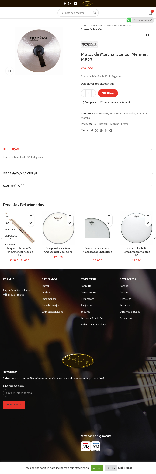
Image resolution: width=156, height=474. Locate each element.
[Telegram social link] (110, 130)
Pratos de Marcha (91, 29)
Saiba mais (125, 467)
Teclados (125, 305)
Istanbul (103, 124)
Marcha (114, 124)
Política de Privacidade (93, 324)
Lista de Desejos (50, 305)
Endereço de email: (13, 385)
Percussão (97, 25)
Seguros (85, 311)
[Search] (78, 13)
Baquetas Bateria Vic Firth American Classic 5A (19, 251)
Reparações (87, 299)
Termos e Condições (92, 318)
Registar (46, 292)
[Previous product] (144, 35)
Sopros (124, 285)
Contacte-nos (88, 292)
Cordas (124, 292)
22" (95, 124)
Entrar (45, 285)
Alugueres (86, 305)
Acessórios (126, 318)
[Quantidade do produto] (88, 93)
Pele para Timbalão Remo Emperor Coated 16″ (136, 251)
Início (84, 25)
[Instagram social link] (69, 3)
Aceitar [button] (96, 467)
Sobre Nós (87, 285)
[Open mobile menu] (5, 13)
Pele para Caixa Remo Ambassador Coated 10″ (58, 250)
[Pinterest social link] (101, 130)
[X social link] (96, 130)
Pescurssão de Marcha (119, 25)
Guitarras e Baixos (130, 311)
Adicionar (108, 93)
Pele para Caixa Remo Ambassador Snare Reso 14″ (97, 251)
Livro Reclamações (52, 311)
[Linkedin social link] (106, 130)
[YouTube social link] (75, 3)
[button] (70, 223)
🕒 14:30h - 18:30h (13, 294)
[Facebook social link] (65, 3)
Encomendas (49, 299)
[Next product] (151, 35)
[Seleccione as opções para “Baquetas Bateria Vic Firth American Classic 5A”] (31, 223)
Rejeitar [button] (111, 467)
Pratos (124, 124)
